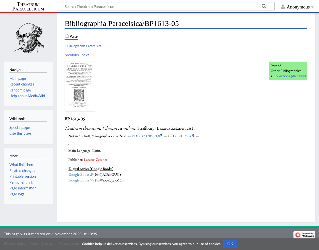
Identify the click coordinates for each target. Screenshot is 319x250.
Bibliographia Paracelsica (84, 46)
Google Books (79, 174)
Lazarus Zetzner (95, 159)
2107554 (185, 135)
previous (72, 55)
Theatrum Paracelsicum (28, 6)
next (85, 55)
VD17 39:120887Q (145, 135)
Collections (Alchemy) (289, 76)
